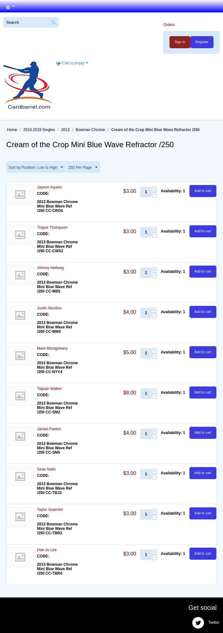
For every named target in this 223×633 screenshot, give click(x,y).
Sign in (180, 42)
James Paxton (49, 429)
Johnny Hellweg (50, 268)
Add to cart (202, 191)
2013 (65, 130)
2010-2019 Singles (39, 130)
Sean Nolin (46, 469)
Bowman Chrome (90, 130)
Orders (169, 25)
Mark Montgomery (52, 348)
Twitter (205, 623)
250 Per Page (82, 167)
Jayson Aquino (49, 187)
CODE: (43, 193)
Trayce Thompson (52, 227)
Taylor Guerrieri (50, 509)
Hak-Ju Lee (46, 550)
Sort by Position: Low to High (36, 167)
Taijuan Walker (49, 388)
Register (201, 42)
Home (12, 130)
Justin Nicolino (49, 308)
